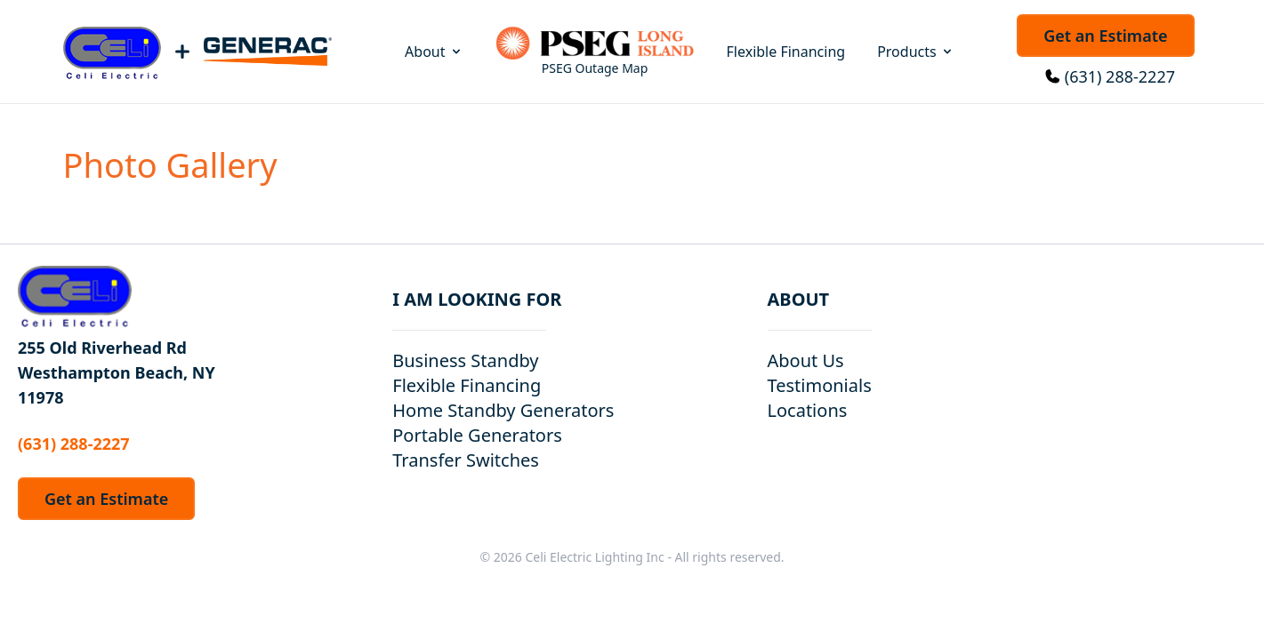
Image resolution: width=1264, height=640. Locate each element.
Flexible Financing (786, 51)
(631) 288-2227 (1120, 76)
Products (915, 51)
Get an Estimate (1105, 35)
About (434, 51)
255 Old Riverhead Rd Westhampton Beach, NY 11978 (116, 372)
